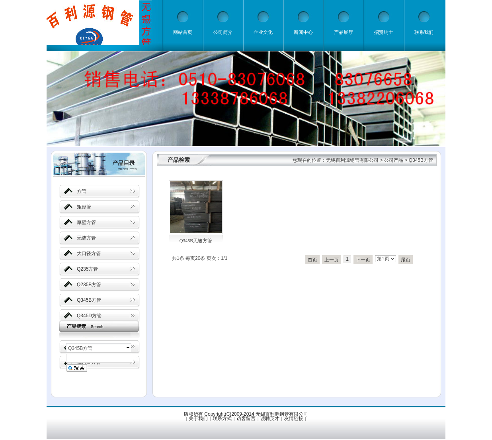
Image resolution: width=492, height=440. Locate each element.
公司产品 (393, 160)
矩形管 (84, 207)
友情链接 (293, 418)
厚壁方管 (86, 222)
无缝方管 (86, 238)
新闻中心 (303, 32)
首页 (312, 260)
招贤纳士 (383, 32)
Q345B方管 (89, 300)
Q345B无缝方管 (196, 241)
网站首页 (182, 32)
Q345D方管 (89, 315)
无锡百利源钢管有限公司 (352, 160)
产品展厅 (343, 32)
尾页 (405, 260)
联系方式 (222, 418)
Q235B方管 (89, 284)
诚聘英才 (269, 418)
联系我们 (423, 32)
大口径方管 (89, 253)
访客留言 (246, 418)
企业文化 (263, 32)
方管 (81, 191)
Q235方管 (87, 269)
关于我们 (198, 418)
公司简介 (222, 32)
